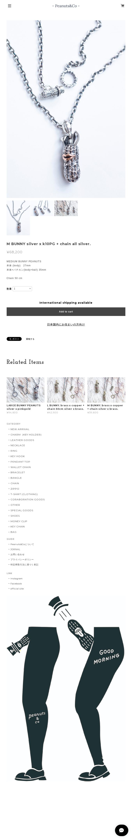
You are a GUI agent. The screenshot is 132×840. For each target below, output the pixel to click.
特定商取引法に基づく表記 (25, 564)
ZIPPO (15, 488)
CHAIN (15, 483)
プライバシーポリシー (22, 559)
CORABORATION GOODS (28, 499)
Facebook (16, 583)
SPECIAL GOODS (22, 510)
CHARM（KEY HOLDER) (26, 434)
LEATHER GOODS (22, 440)
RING (14, 450)
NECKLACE (18, 445)
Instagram (17, 578)
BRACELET (18, 472)
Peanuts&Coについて (22, 544)
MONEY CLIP (19, 521)
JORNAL (15, 549)
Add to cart (66, 311)
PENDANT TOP (20, 461)
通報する (30, 339)
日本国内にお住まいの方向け (66, 324)
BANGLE (16, 477)
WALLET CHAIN (21, 467)
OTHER (15, 504)
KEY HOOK (18, 456)
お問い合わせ (18, 554)
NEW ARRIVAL (20, 429)
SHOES (15, 515)
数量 (9, 289)
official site (17, 588)
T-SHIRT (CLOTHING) (24, 494)
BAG (14, 531)
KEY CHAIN (18, 526)
